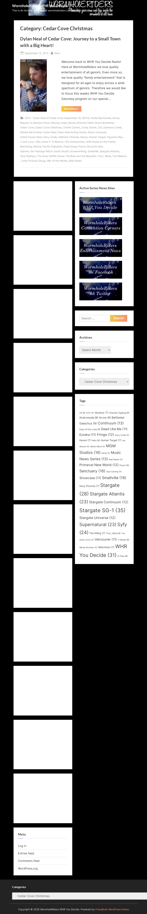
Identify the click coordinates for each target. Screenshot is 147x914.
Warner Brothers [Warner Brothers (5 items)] (88, 547)
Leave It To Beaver (52, 141)
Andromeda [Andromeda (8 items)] (88, 417)
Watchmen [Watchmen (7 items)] (106, 547)
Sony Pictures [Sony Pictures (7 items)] (89, 486)
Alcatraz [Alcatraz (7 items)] (101, 412)
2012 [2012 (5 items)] (90, 413)
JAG (37, 141)
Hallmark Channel (68, 137)
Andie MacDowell (101, 117)
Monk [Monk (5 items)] (106, 453)
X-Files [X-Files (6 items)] (122, 556)
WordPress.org (28, 868)
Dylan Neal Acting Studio (71, 132)
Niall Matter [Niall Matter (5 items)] (116, 459)
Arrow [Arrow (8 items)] (105, 417)
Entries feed (26, 853)
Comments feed (29, 861)
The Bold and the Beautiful (80, 156)
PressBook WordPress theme (112, 909)
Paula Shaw (70, 146)
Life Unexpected (74, 141)
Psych (82, 146)
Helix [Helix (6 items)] (96, 440)
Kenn (57, 53)
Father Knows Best (31, 137)
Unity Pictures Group (34, 160)
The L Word (104, 156)
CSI (100, 127)
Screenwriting (78, 151)
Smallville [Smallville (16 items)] (114, 477)
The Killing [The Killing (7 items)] (97, 533)
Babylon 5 (26, 122)
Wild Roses (75, 160)
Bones (72, 122)
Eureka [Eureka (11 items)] (87, 435)
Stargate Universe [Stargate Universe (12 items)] (97, 518)
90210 (86, 117)
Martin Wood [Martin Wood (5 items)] (97, 446)
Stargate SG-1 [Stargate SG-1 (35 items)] (102, 510)
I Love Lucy (27, 141)
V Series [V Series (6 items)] (123, 539)
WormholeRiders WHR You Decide (39, 6)
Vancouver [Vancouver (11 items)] (106, 539)
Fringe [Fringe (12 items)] (105, 435)
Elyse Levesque (97, 132)
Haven (84, 137)
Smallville (93, 151)
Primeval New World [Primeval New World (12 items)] (99, 465)
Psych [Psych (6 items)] (124, 465)
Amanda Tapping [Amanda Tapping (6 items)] (119, 412)
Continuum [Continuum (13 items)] (111, 423)
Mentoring (26, 146)
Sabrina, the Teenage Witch (36, 151)
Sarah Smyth (61, 151)
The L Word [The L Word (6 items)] (113, 533)
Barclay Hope (59, 122)
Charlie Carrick (71, 127)
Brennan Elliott (85, 122)
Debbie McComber (31, 132)
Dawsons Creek (112, 127)
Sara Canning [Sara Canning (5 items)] (114, 472)
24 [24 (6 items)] (82, 412)
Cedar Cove (27, 127)
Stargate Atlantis (109, 151)
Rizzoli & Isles (95, 146)
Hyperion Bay (115, 137)
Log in (22, 846)
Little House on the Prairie (100, 141)
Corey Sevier (89, 127)
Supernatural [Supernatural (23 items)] (97, 524)
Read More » (72, 109)
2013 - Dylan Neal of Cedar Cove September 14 (53, 117)
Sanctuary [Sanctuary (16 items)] (92, 471)
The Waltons (119, 156)
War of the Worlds (57, 160)
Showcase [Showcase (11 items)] (90, 478)
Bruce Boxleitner (104, 122)
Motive (37, 146)
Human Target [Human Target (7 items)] (111, 440)
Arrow (115, 117)
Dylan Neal (49, 132)
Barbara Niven (41, 122)
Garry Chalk (50, 137)
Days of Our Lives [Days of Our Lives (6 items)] (89, 429)
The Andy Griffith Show (50, 156)
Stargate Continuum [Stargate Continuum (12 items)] (108, 502)
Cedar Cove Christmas (48, 127)
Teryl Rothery (28, 156)
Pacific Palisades (52, 146)
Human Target (97, 137)
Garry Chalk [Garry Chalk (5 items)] (122, 435)
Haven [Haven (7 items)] (85, 440)
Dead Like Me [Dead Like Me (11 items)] (114, 429)
